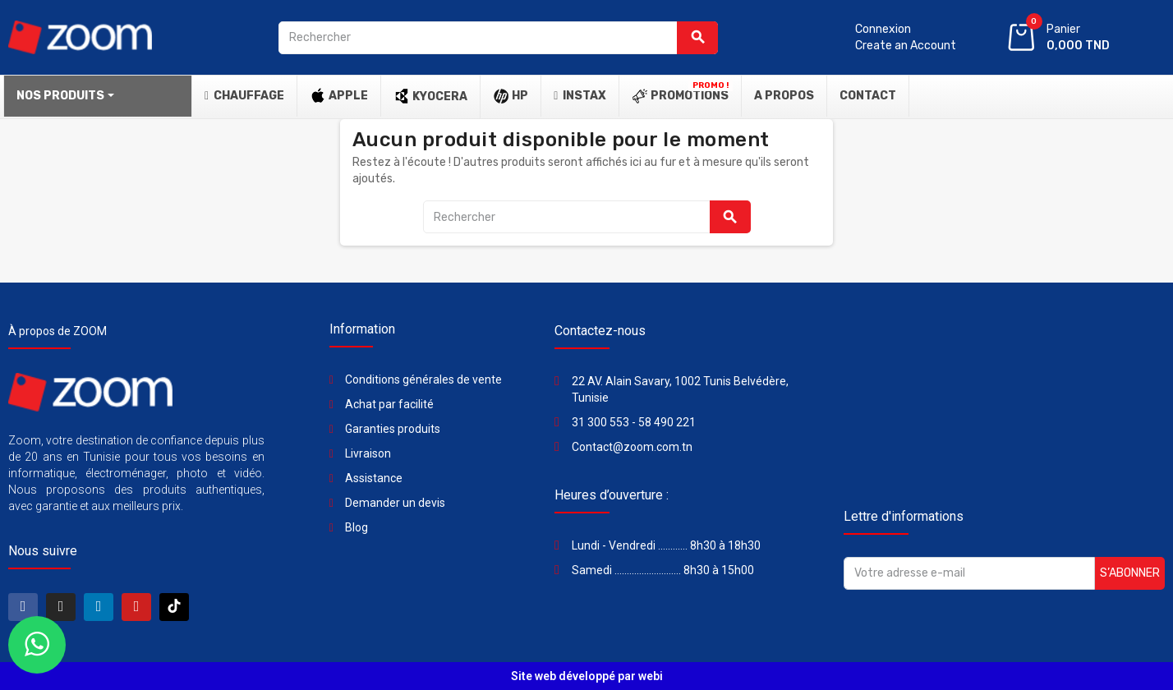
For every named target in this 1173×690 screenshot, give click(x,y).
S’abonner (1130, 573)
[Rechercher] (498, 37)
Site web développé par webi (587, 676)
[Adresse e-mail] (969, 573)
